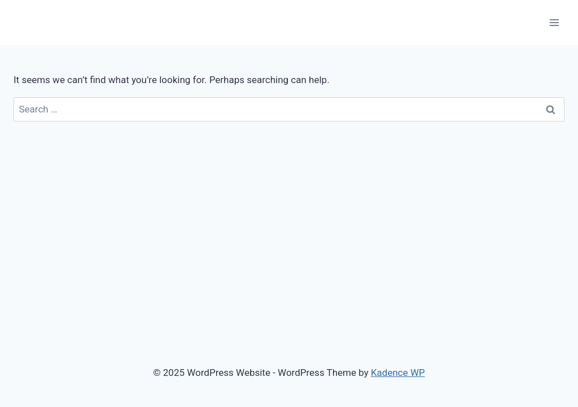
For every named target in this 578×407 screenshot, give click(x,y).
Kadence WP (398, 372)
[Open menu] (554, 22)
